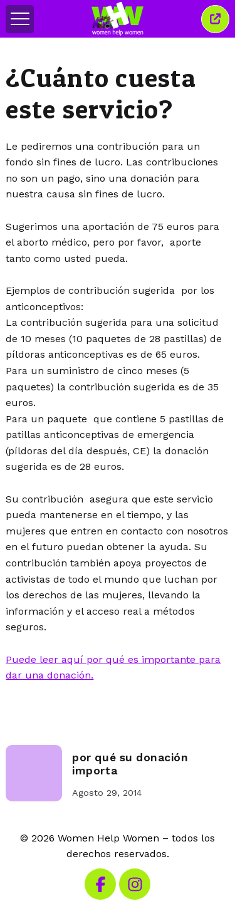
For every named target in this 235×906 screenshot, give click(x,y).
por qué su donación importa (130, 764)
